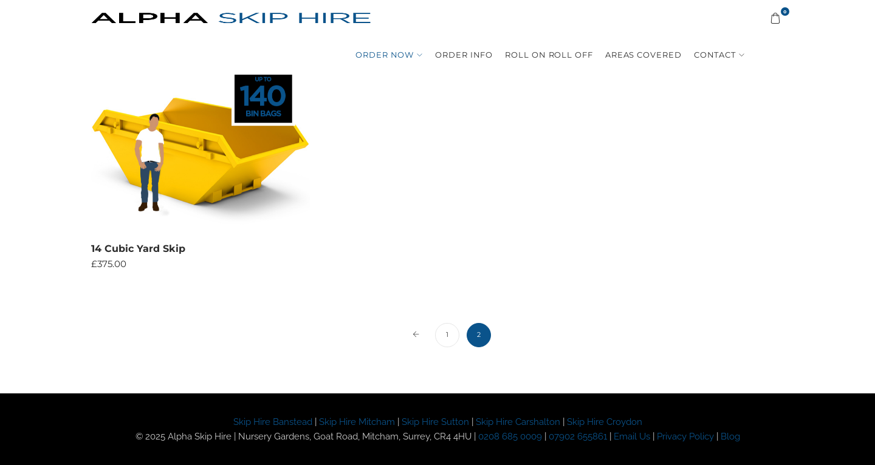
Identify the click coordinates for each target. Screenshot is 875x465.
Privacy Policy (686, 436)
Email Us (632, 436)
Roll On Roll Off (549, 54)
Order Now (384, 54)
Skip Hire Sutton (435, 421)
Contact (715, 54)
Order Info (464, 54)
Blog (730, 436)
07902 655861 (578, 436)
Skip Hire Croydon (604, 421)
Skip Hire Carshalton (518, 421)
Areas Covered (643, 54)
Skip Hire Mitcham (357, 421)
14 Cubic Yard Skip (138, 248)
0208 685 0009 (510, 436)
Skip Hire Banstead (272, 421)
